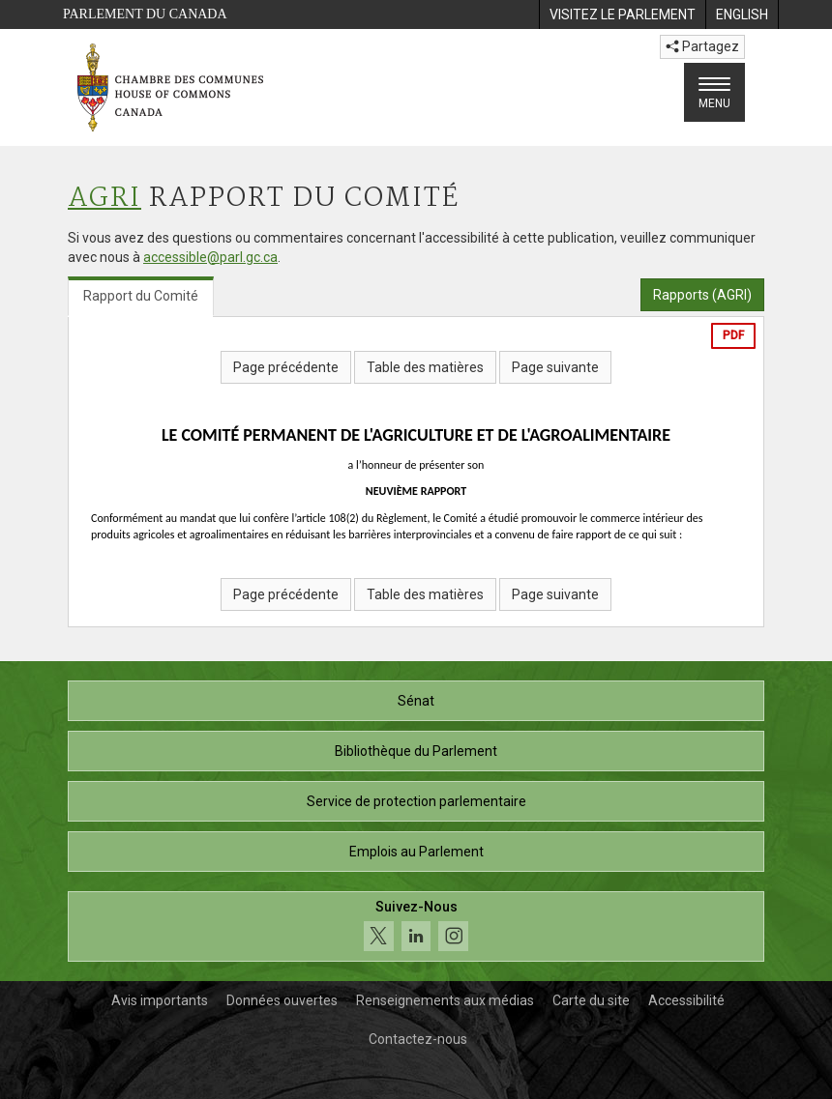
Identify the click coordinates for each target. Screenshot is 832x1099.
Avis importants (159, 1000)
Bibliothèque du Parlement (416, 751)
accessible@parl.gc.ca (210, 257)
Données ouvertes (282, 1000)
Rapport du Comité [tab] (140, 296)
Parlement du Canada (145, 14)
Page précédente (286, 367)
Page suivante (555, 367)
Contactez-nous (418, 1039)
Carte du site (591, 1000)
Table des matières (425, 367)
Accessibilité (686, 1000)
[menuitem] (622, 14)
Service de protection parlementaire (416, 801)
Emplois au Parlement (416, 851)
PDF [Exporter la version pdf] (733, 335)
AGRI (104, 198)
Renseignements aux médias (445, 1000)
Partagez (702, 46)
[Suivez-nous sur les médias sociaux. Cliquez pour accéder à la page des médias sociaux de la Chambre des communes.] (416, 926)
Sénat (416, 701)
